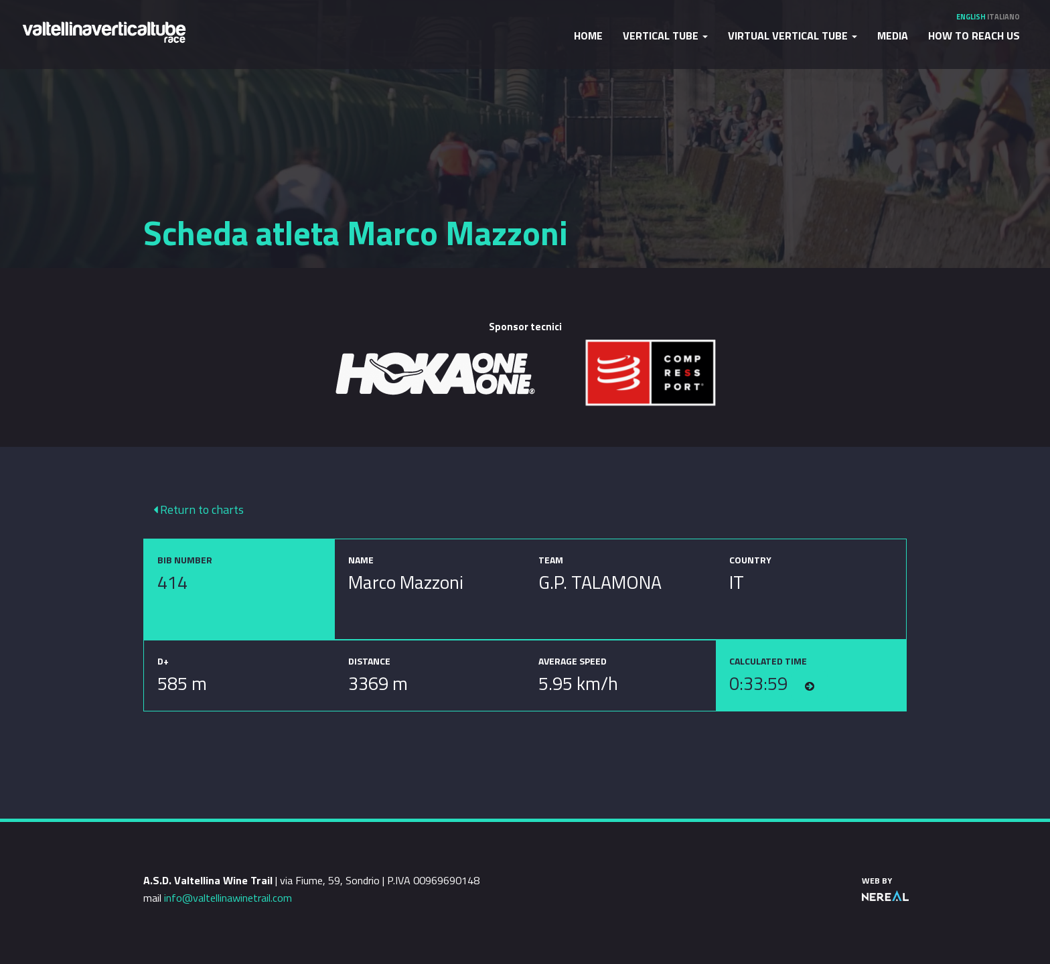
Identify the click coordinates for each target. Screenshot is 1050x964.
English (971, 16)
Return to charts (198, 509)
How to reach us (974, 35)
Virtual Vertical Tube (792, 35)
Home (588, 35)
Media (892, 35)
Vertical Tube (665, 35)
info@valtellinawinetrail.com (228, 898)
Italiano (1003, 16)
